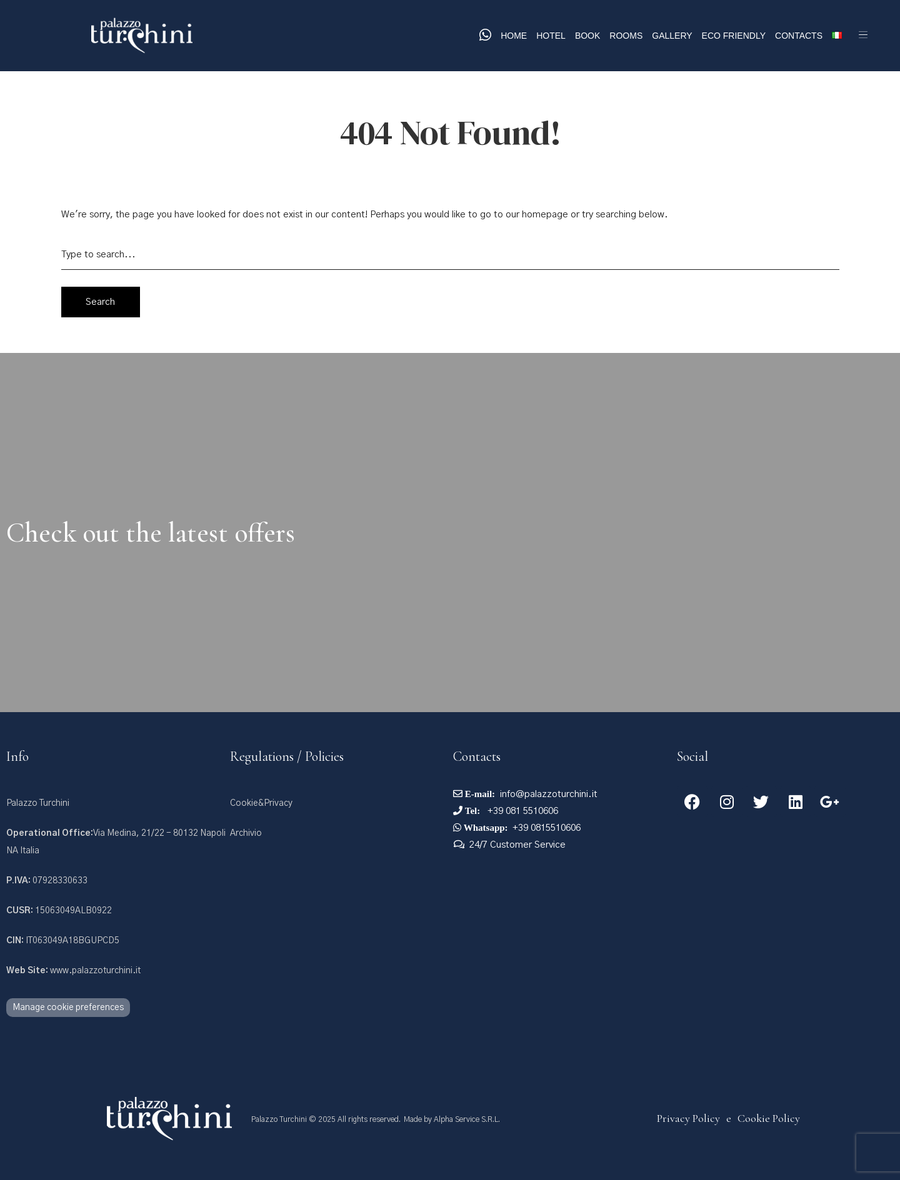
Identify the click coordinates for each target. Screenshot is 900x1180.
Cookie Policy (769, 1118)
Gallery (672, 36)
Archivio (246, 833)
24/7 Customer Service (517, 845)
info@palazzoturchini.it (549, 794)
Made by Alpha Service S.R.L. (452, 1119)
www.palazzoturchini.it (73, 970)
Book (587, 36)
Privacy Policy (688, 1118)
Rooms (625, 36)
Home (514, 36)
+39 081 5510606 (521, 811)
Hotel (551, 36)
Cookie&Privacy (261, 803)
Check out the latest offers (150, 533)
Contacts (798, 36)
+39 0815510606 (546, 828)
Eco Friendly (734, 36)
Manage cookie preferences (68, 1007)
